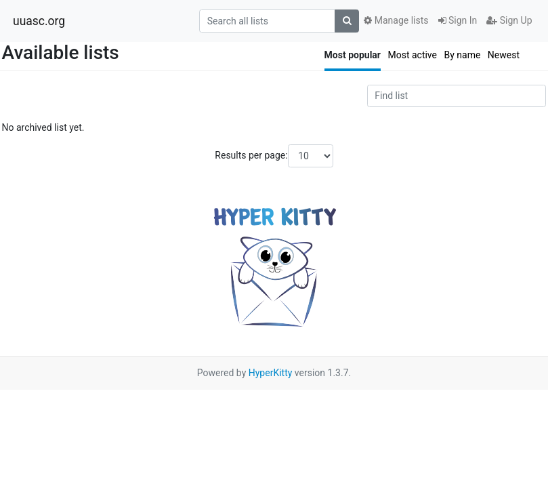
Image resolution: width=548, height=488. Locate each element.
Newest (504, 54)
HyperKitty (271, 372)
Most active (412, 54)
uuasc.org (39, 21)
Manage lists (396, 20)
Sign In (458, 20)
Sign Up (509, 20)
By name (462, 54)
